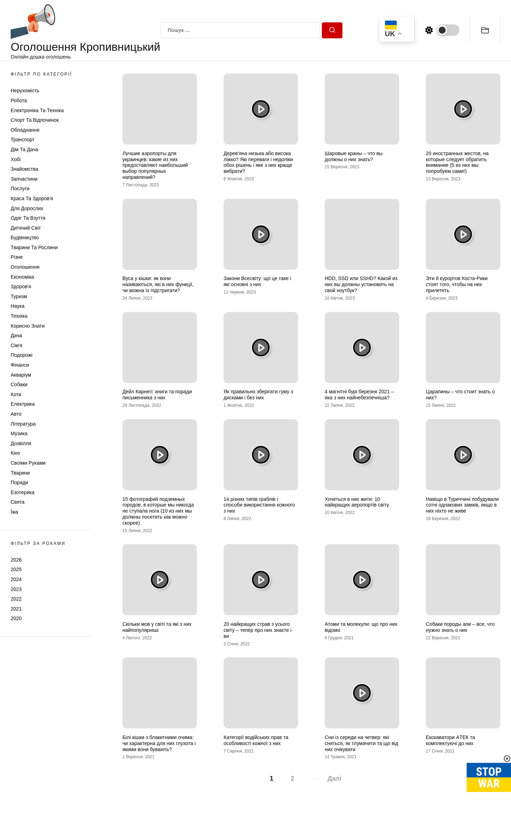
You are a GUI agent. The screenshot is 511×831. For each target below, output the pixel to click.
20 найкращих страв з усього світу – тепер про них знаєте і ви (257, 630)
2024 (16, 579)
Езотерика (22, 492)
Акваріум (21, 375)
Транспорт (22, 139)
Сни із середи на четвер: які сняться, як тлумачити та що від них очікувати (361, 743)
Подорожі (21, 355)
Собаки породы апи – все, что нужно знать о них (460, 627)
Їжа (14, 512)
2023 (16, 589)
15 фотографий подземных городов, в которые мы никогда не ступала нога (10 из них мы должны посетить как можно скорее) (158, 511)
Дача (16, 335)
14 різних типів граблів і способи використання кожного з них (259, 505)
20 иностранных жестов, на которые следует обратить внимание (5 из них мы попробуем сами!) (457, 162)
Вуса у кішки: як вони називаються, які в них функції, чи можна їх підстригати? (158, 284)
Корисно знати (28, 326)
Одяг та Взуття (28, 218)
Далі (334, 778)
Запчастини (24, 179)
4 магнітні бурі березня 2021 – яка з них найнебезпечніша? (359, 394)
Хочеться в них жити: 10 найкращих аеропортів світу (357, 502)
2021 (16, 609)
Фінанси (20, 365)
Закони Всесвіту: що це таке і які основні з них (257, 281)
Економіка (22, 277)
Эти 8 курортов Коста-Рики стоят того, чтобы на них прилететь (457, 284)
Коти (16, 394)
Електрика (23, 404)
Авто (16, 414)
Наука (17, 306)
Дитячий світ (26, 228)
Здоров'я (21, 286)
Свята (17, 502)
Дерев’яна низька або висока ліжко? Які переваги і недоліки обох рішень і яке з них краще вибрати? (258, 162)
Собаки (19, 384)
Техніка (19, 316)
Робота (19, 100)
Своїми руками (28, 463)
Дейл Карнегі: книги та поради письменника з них (157, 394)
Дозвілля (21, 443)
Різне (17, 257)
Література (23, 424)
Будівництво (25, 237)
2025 (16, 569)
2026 (16, 560)
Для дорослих (27, 208)
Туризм (19, 296)
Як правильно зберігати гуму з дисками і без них (258, 394)
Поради (19, 482)
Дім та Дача (24, 149)
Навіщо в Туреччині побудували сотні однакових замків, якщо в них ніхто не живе (462, 505)
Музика (19, 433)
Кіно (15, 453)
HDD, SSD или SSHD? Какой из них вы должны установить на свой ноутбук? (361, 284)
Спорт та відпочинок (35, 120)
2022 (16, 599)
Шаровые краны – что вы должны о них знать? (354, 156)
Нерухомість (25, 90)
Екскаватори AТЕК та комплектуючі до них (450, 740)
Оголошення (25, 267)
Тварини (20, 473)
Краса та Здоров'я (32, 198)
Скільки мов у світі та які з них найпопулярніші (157, 627)
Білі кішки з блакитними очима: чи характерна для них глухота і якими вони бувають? (159, 743)
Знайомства (24, 169)
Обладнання (25, 130)
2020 (16, 618)
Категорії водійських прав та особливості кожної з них (256, 740)
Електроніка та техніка (37, 110)
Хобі (16, 159)
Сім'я (16, 345)
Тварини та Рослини (34, 247)
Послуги (20, 188)
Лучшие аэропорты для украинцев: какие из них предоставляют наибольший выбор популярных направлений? (155, 165)
